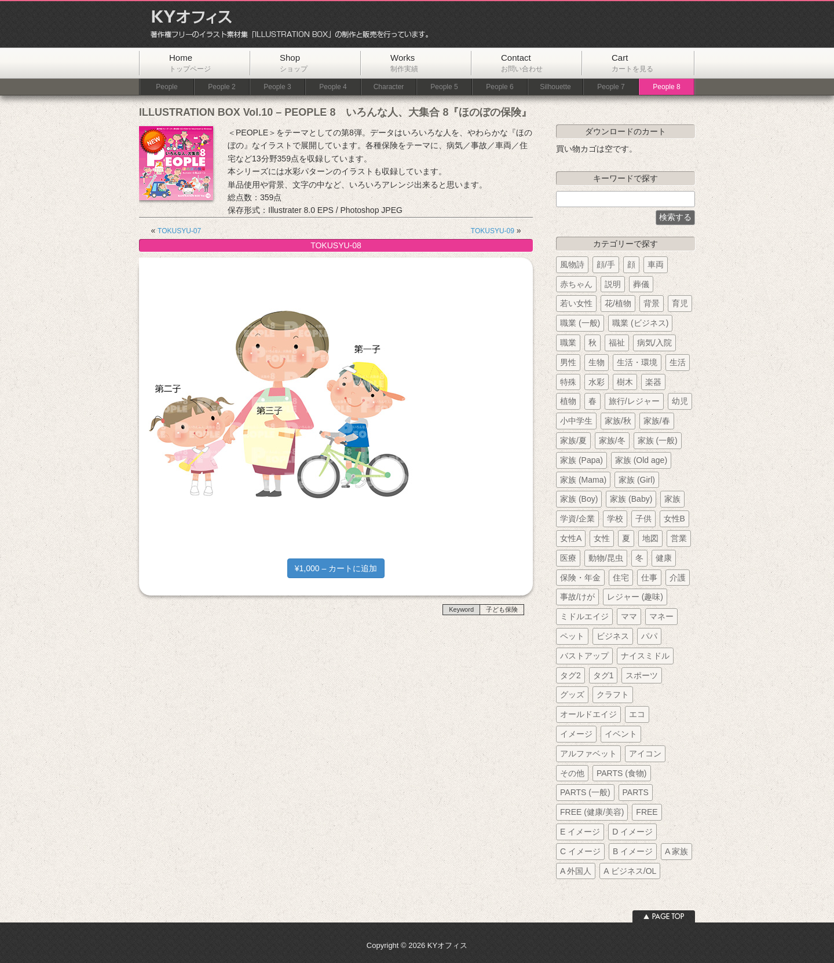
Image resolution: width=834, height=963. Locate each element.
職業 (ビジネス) (640, 323)
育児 (680, 303)
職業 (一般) (580, 323)
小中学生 (576, 420)
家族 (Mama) (583, 479)
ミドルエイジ (584, 616)
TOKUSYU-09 (492, 231)
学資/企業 (577, 518)
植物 (568, 401)
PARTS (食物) (622, 773)
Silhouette (555, 87)
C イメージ (580, 851)
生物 (596, 362)
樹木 (625, 382)
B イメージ (633, 851)
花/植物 (618, 303)
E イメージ (580, 831)
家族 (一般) (658, 440)
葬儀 (641, 284)
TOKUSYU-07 (179, 231)
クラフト (613, 694)
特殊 (568, 382)
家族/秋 (618, 420)
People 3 (277, 87)
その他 (572, 773)
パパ (649, 636)
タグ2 (570, 675)
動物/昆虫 (605, 558)
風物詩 (572, 264)
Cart (632, 63)
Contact (522, 63)
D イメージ (632, 831)
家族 (672, 498)
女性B (674, 518)
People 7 (610, 87)
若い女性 (576, 303)
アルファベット (588, 753)
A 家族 (676, 851)
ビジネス (613, 636)
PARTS (636, 792)
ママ (629, 616)
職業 (568, 342)
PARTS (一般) (585, 792)
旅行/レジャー (634, 401)
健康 (664, 558)
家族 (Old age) (641, 460)
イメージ (576, 733)
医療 (568, 558)
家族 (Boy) (579, 498)
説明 (613, 284)
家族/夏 (573, 440)
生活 (678, 362)
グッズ (572, 694)
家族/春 (656, 420)
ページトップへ (663, 916)
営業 (679, 538)
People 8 (666, 87)
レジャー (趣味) (635, 596)
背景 (651, 303)
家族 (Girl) (637, 479)
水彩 (596, 382)
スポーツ (642, 675)
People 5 (444, 87)
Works (404, 63)
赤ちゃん (576, 284)
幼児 (680, 401)
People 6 (499, 87)
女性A (570, 538)
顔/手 (606, 264)
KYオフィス (285, 24)
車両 (656, 264)
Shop (294, 63)
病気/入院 (654, 342)
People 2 (221, 87)
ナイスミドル (645, 655)
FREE (646, 812)
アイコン (645, 753)
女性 (602, 538)
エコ (637, 714)
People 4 (332, 87)
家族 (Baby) (631, 498)
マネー (661, 616)
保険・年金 (580, 577)
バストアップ (584, 655)
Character (389, 87)
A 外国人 (575, 871)
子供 (643, 518)
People (166, 87)
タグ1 (603, 675)
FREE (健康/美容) (592, 812)
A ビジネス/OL (629, 871)
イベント (621, 733)
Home (190, 63)
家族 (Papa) (581, 460)
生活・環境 (637, 362)
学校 (615, 518)
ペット (572, 636)
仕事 (649, 577)
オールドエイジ (588, 714)
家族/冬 (612, 440)
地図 (650, 538)
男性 (568, 362)
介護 (678, 577)
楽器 (653, 382)
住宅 (621, 577)
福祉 (617, 342)
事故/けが (577, 596)
